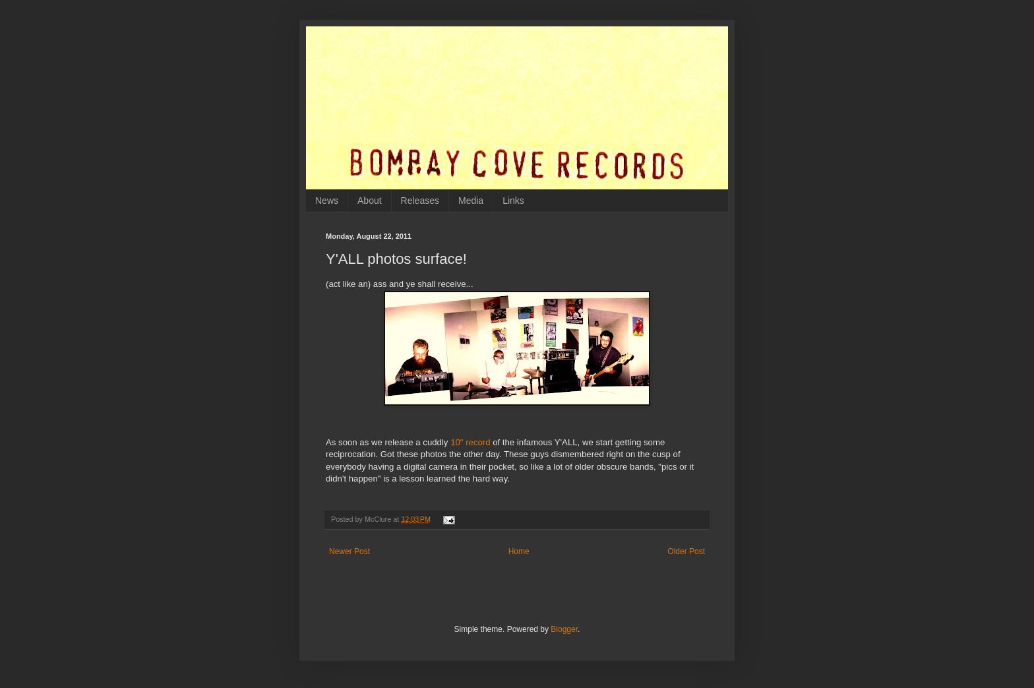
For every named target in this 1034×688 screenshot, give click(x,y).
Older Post (686, 551)
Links (513, 200)
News (326, 200)
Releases (420, 200)
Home (519, 551)
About (369, 200)
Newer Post (349, 551)
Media (470, 200)
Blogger (564, 629)
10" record (470, 442)
